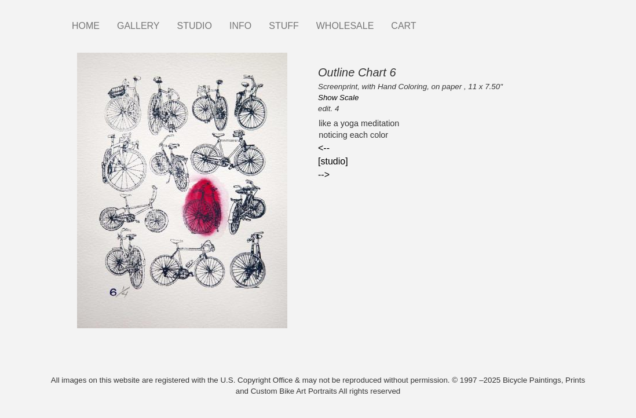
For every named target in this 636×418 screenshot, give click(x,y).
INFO (240, 26)
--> (324, 174)
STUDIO (194, 26)
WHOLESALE (345, 26)
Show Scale (338, 97)
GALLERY (138, 26)
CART (403, 26)
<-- (324, 148)
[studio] (333, 161)
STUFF (284, 26)
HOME (86, 26)
